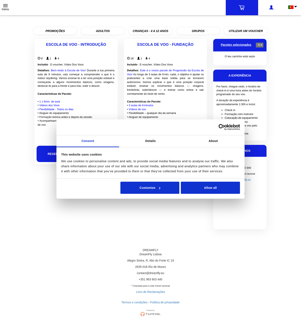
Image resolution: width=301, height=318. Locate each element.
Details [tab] (150, 141)
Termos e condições (134, 302)
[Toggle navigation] (5, 8)
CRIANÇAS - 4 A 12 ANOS (150, 31)
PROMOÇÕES (55, 31)
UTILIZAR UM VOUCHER (246, 31)
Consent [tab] (88, 141)
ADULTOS (103, 31)
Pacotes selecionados (236, 44)
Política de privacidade (165, 302)
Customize (150, 187)
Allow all (210, 187)
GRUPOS (198, 31)
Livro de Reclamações (150, 292)
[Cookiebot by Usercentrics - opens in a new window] (221, 127)
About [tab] (213, 141)
